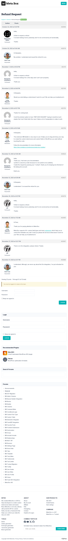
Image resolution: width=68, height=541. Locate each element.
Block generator (6, 529)
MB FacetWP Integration (11, 422)
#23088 (63, 260)
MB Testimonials (8, 459)
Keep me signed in (8, 298)
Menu (64, 3)
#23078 (63, 196)
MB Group (7, 433)
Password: (5, 294)
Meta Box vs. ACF (51, 512)
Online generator (6, 523)
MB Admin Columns (9, 396)
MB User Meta (8, 472)
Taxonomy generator (7, 527)
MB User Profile (8, 474)
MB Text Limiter (8, 461)
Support (3, 19)
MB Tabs (6, 451)
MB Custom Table (9, 417)
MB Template (8, 453)
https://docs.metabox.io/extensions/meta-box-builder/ (29, 147)
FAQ (25, 506)
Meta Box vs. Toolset (52, 514)
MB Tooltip (7, 466)
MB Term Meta (8, 456)
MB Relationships (9, 438)
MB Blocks (7, 401)
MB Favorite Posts (9, 425)
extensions (48, 230)
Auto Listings (50, 505)
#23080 (63, 217)
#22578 (63, 48)
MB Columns (7, 406)
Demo (3, 521)
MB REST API (7, 440)
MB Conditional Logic (10, 412)
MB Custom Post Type (10, 414)
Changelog (27, 508)
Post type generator (7, 525)
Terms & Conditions (28, 538)
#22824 (63, 154)
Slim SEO (48, 500)
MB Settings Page (9, 446)
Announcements (8, 388)
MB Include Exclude (9, 435)
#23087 (63, 241)
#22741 (64, 67)
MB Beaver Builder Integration (12, 399)
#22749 (63, 88)
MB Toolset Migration (10, 464)
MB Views (7, 477)
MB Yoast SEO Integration (11, 480)
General (9, 19)
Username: (5, 290)
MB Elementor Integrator (11, 419)
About (25, 500)
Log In (62, 302)
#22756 (63, 128)
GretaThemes (50, 502)
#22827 (63, 177)
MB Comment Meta (9, 409)
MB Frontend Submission (11, 427)
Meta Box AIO (8, 482)
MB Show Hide (8, 448)
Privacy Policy (18, 538)
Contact (26, 511)
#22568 (63, 27)
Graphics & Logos (29, 513)
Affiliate (26, 505)
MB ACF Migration (9, 393)
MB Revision (7, 443)
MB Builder (7, 404)
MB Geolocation (8, 430)
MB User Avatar (8, 469)
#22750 (63, 108)
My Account (27, 502)
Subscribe (61, 528)
